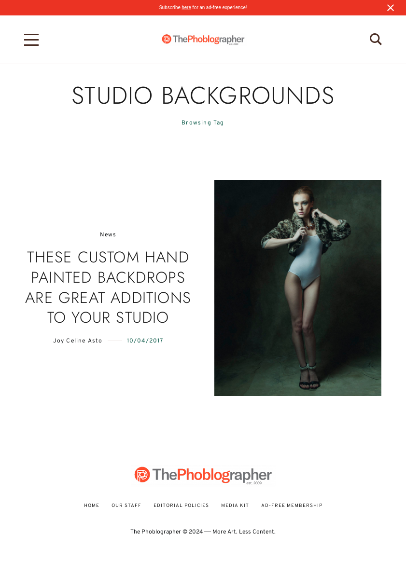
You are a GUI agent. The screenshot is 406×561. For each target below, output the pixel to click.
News (108, 235)
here (186, 7)
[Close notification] (390, 8)
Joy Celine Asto (78, 341)
